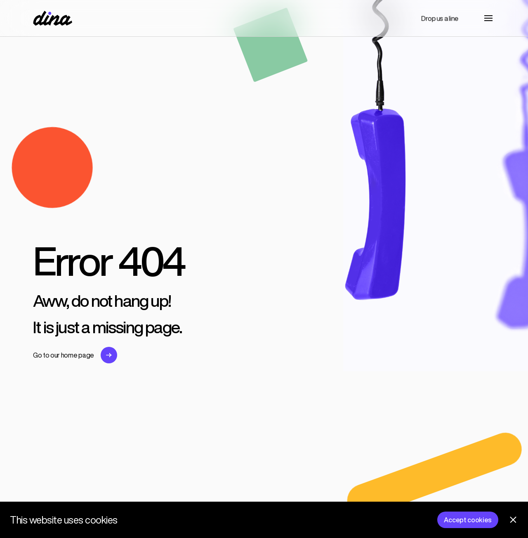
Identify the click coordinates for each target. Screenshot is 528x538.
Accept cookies (468, 520)
